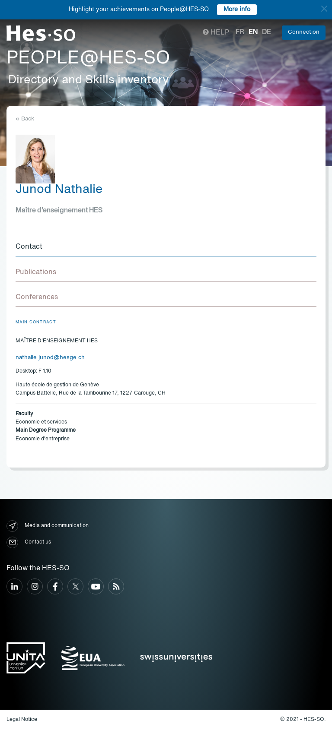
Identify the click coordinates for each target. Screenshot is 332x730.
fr (240, 32)
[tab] (166, 247)
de (266, 32)
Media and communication (47, 526)
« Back (25, 119)
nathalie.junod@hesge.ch (50, 357)
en (253, 32)
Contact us (28, 542)
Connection (303, 32)
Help (216, 32)
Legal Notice (21, 719)
